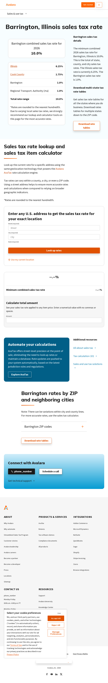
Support (42, 596)
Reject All (56, 625)
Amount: (9, 316)
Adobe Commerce (80, 524)
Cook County (17, 74)
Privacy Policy (13, 654)
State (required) (13, 242)
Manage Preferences (56, 633)
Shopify (76, 553)
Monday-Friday (9, 600)
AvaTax (41, 524)
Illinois (14, 66)
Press (6, 570)
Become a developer (12, 565)
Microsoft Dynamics (81, 530)
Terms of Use (16, 645)
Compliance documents (48, 541)
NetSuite (76, 535)
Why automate (9, 530)
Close (59, 613)
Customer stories (11, 541)
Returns (42, 530)
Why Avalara (8, 524)
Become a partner (11, 559)
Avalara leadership (11, 547)
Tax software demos (46, 535)
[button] (54, 427)
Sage (75, 547)
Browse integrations (81, 570)
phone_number (10, 596)
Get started (88, 5)
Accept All (56, 618)
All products (43, 547)
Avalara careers (10, 553)
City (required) (13, 233)
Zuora (75, 565)
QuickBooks (78, 541)
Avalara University (46, 602)
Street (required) (13, 224)
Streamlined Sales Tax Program (16, 535)
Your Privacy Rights (80, 654)
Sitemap (7, 582)
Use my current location (22, 259)
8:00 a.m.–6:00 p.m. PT (12, 604)
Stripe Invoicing (79, 559)
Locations (7, 576)
